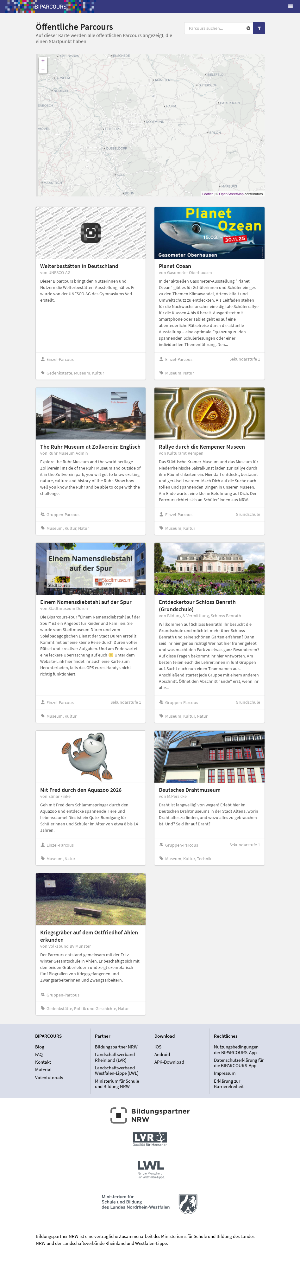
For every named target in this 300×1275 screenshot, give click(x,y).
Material (43, 1070)
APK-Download (169, 1062)
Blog (39, 1047)
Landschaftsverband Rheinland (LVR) (115, 1057)
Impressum (224, 1073)
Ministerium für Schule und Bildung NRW (117, 1083)
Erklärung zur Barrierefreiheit (229, 1083)
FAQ (39, 1054)
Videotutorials (49, 1077)
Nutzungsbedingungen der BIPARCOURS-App (236, 1049)
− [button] (43, 69)
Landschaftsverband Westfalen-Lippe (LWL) (117, 1070)
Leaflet (207, 194)
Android (162, 1054)
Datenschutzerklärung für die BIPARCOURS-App (239, 1063)
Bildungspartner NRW (116, 1047)
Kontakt (43, 1062)
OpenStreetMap (231, 194)
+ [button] (43, 61)
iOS (157, 1047)
